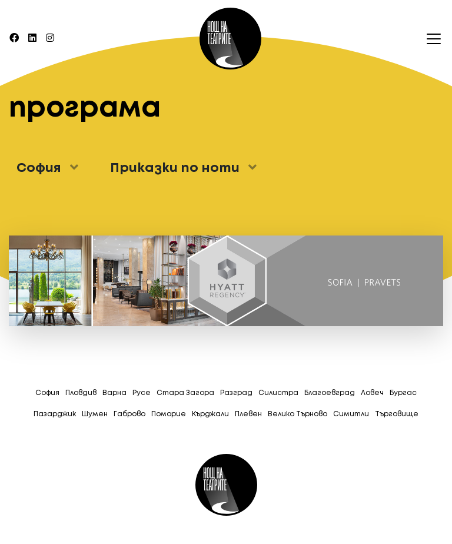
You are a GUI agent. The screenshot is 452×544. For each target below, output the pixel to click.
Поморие (168, 414)
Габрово (129, 414)
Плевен (248, 414)
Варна (114, 393)
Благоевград (329, 393)
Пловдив (81, 393)
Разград (236, 393)
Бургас (403, 393)
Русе (141, 393)
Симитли (351, 414)
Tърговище (396, 414)
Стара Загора (185, 393)
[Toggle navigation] (430, 39)
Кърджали (210, 414)
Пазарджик (55, 414)
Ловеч (372, 393)
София (47, 393)
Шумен (95, 414)
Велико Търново (297, 414)
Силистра (278, 393)
